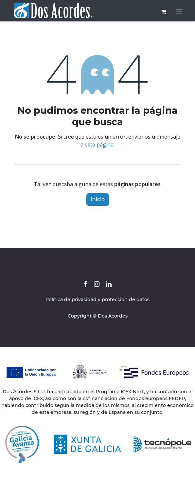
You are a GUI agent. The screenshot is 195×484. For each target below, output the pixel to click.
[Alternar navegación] (179, 12)
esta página (99, 144)
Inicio (98, 199)
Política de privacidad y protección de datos (97, 299)
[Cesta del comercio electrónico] (163, 11)
